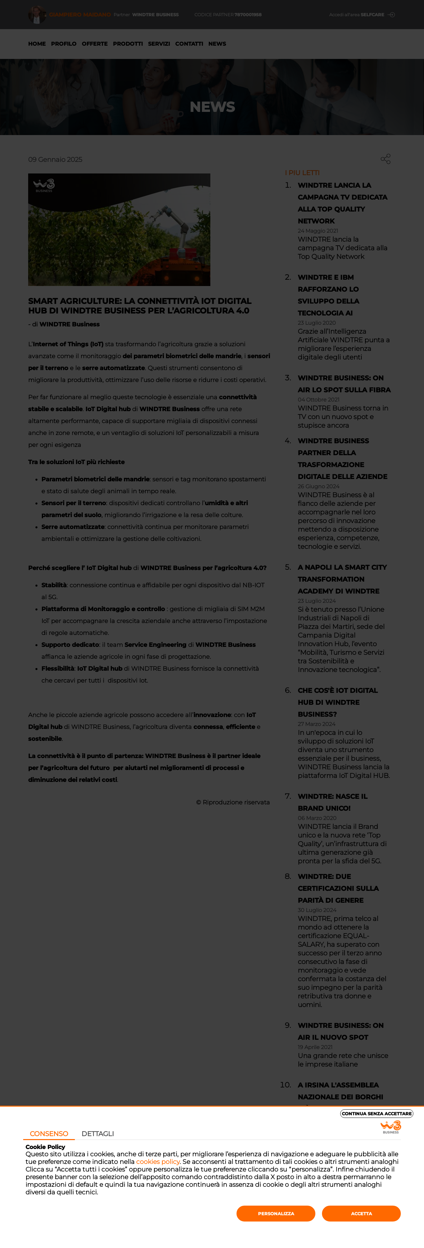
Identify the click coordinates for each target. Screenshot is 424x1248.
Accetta (361, 1213)
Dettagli (97, 1134)
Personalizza (276, 1213)
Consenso (49, 1134)
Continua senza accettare (377, 1113)
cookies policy (158, 1162)
